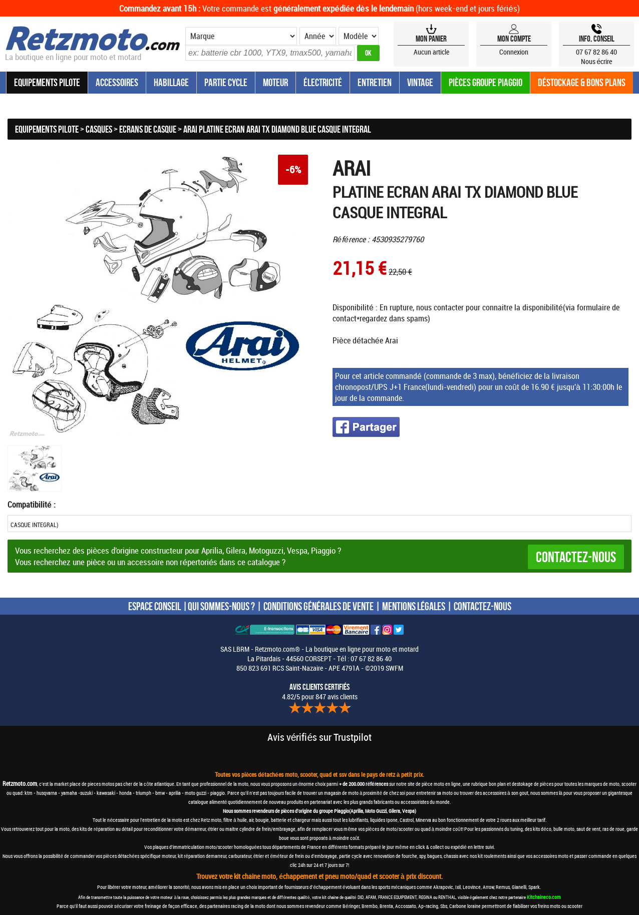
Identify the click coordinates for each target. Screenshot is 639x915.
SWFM (394, 668)
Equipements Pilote (47, 82)
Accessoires (117, 82)
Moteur (275, 82)
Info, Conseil (596, 38)
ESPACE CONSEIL (154, 606)
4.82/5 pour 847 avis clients (320, 691)
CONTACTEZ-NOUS (482, 606)
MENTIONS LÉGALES (413, 606)
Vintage (420, 82)
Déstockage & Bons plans (581, 82)
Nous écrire (596, 61)
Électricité (322, 82)
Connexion (513, 52)
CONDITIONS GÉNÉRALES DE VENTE (318, 606)
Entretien (375, 82)
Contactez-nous (576, 557)
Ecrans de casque (147, 129)
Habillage (171, 82)
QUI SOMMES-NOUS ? (221, 606)
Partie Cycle (225, 82)
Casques (99, 129)
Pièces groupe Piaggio (485, 82)
